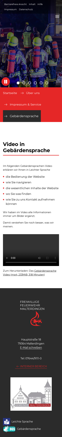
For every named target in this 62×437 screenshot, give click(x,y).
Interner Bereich (33, 366)
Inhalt (32, 4)
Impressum (10, 9)
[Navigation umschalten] (57, 16)
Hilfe (40, 4)
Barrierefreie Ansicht (15, 4)
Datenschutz (26, 9)
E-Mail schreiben (31, 347)
